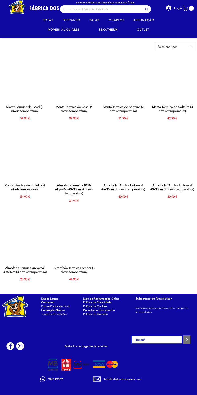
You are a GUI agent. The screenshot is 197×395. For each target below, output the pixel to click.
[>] (186, 339)
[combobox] (175, 47)
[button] (189, 8)
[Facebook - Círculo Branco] (10, 346)
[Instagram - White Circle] (20, 346)
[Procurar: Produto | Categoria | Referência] (99, 9)
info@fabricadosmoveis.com (122, 379)
